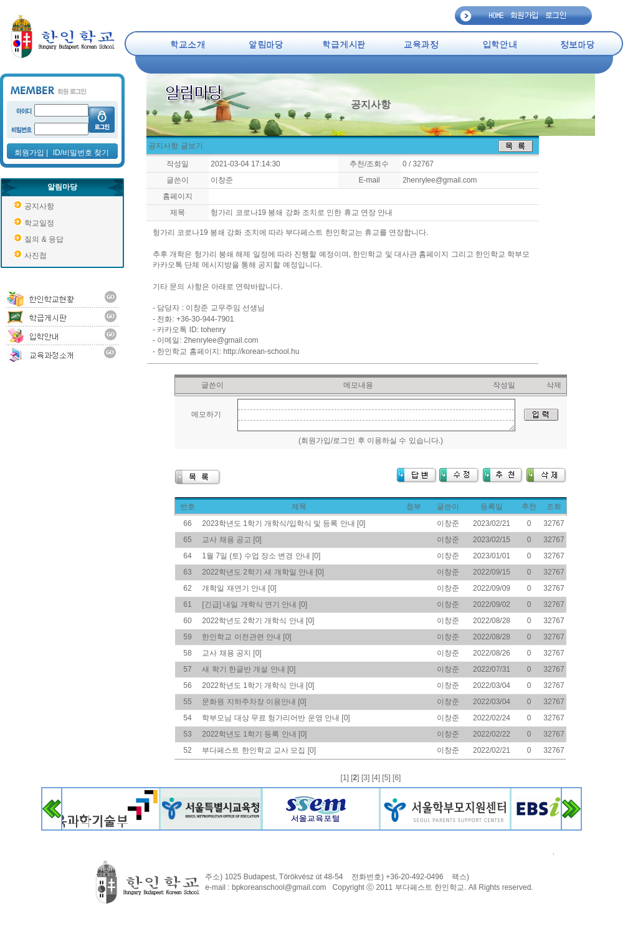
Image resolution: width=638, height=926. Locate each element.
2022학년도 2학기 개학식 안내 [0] (258, 620)
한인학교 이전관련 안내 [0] (246, 636)
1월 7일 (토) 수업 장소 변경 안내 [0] (261, 555)
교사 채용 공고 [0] (231, 539)
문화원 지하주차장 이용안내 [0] (254, 701)
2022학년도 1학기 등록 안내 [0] (254, 734)
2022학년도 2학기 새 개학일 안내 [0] (262, 572)
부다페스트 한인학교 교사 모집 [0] (259, 750)
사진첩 (35, 255)
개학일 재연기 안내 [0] (239, 588)
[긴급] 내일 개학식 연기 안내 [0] (254, 604)
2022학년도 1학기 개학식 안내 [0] (258, 685)
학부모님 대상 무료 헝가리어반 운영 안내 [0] (276, 718)
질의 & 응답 (44, 239)
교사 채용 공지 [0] (231, 653)
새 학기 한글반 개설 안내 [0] (248, 669)
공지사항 (39, 206)
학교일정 (39, 223)
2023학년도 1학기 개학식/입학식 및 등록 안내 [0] (283, 523)
